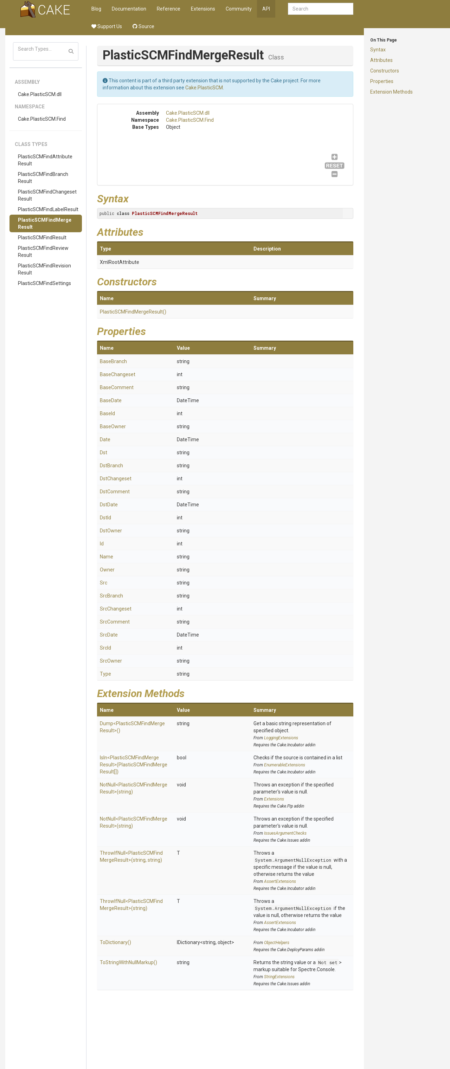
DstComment (115, 491)
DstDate (109, 504)
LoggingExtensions (281, 737)
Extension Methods (391, 92)
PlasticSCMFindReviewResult (43, 251)
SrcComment (115, 622)
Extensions (203, 9)
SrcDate (109, 635)
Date (105, 439)
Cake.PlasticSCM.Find (42, 119)
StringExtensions (279, 976)
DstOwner (111, 530)
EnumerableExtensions (284, 765)
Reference (168, 9)
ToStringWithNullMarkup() (128, 962)
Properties (381, 81)
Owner (107, 570)
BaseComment (117, 387)
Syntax (378, 49)
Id (102, 543)
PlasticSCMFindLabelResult (48, 209)
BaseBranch (113, 361)
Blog (96, 9)
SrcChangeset (115, 609)
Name (106, 556)
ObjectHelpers (276, 942)
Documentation (129, 9)
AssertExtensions (280, 881)
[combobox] (320, 9)
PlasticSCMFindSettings (44, 283)
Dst (103, 452)
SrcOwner (111, 661)
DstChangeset (115, 478)
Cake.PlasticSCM (204, 87)
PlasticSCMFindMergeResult (44, 223)
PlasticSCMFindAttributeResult (45, 160)
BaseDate (111, 400)
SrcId (105, 648)
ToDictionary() (115, 942)
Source (143, 26)
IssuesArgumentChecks (285, 833)
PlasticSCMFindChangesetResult (47, 195)
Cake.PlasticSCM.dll (40, 94)
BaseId (107, 413)
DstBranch (111, 465)
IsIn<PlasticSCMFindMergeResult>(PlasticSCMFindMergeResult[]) (133, 764)
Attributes (381, 60)
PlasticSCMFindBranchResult (43, 177)
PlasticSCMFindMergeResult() (133, 312)
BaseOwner (113, 426)
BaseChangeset (117, 374)
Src (103, 583)
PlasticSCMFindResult (42, 237)
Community (239, 9)
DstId (105, 517)
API (266, 9)
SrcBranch (111, 596)
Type (105, 674)
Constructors (384, 71)
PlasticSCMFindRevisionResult (44, 269)
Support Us (106, 26)
